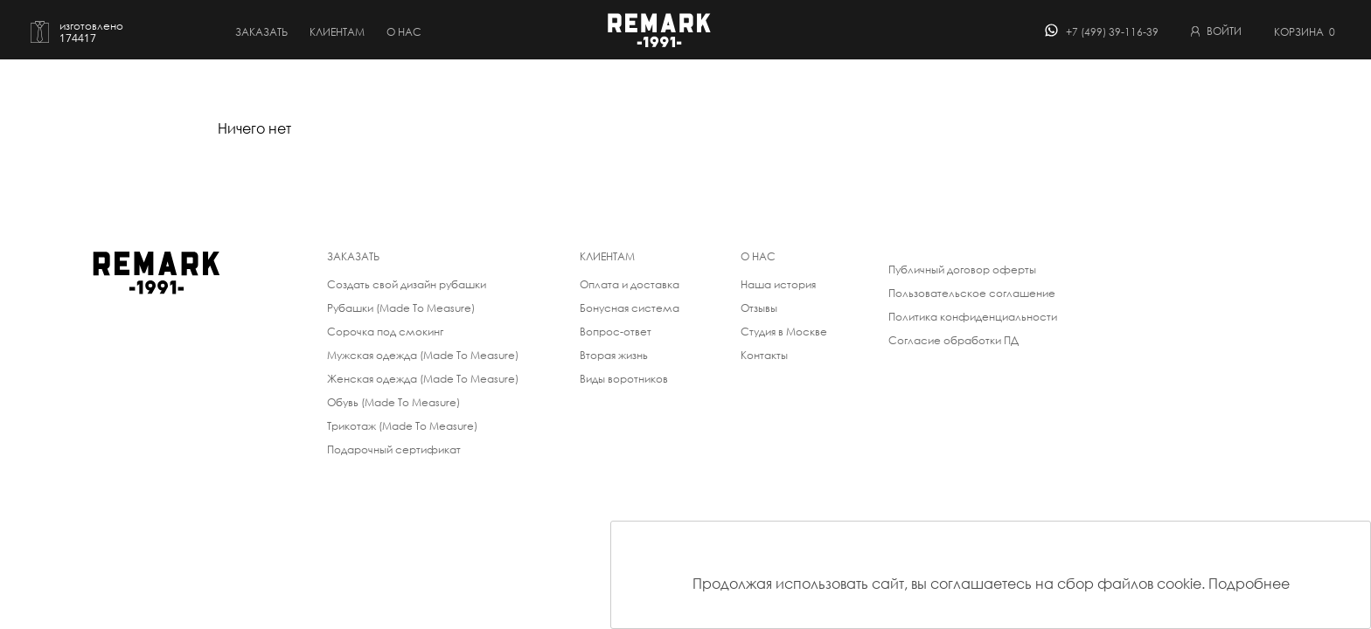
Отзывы (759, 308)
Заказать (261, 31)
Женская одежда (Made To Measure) (422, 378)
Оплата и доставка (629, 284)
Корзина (1304, 31)
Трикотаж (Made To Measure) (402, 425)
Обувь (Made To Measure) (393, 402)
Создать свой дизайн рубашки (406, 284)
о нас (403, 31)
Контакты (764, 355)
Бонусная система (629, 308)
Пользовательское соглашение (971, 293)
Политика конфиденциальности (972, 316)
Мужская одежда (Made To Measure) (422, 355)
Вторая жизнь (614, 355)
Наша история (778, 284)
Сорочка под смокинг (385, 331)
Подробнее (1249, 583)
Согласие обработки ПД (953, 340)
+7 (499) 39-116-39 (1112, 31)
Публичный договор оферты (962, 269)
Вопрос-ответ (615, 331)
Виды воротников (624, 378)
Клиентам (337, 31)
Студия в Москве (784, 331)
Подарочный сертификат (394, 449)
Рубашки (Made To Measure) (401, 308)
